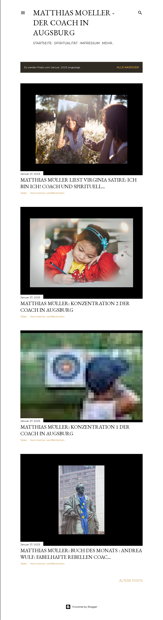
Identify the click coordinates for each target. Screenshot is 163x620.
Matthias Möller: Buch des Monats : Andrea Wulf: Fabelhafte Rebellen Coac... (81, 553)
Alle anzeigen (128, 67)
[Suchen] (140, 12)
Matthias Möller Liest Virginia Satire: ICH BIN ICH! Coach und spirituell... (78, 183)
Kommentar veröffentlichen (47, 193)
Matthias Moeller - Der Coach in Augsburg (73, 23)
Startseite (42, 43)
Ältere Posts (131, 581)
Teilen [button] (23, 193)
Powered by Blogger (81, 606)
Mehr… (108, 43)
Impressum (90, 43)
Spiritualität (65, 43)
